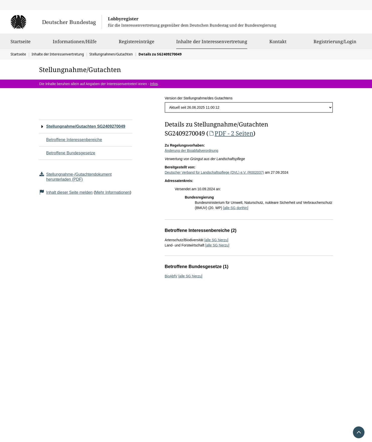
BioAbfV (171, 276)
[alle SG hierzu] (216, 240)
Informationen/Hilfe (75, 43)
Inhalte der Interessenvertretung (211, 41)
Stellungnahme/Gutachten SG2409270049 (85, 126)
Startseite (21, 43)
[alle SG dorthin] (235, 208)
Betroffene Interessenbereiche (74, 140)
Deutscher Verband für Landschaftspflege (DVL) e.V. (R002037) (214, 172)
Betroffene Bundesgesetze (70, 153)
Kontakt (277, 43)
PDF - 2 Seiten (230, 133)
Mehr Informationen (112, 192)
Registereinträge (136, 43)
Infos (154, 84)
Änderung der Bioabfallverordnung (191, 151)
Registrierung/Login (334, 43)
